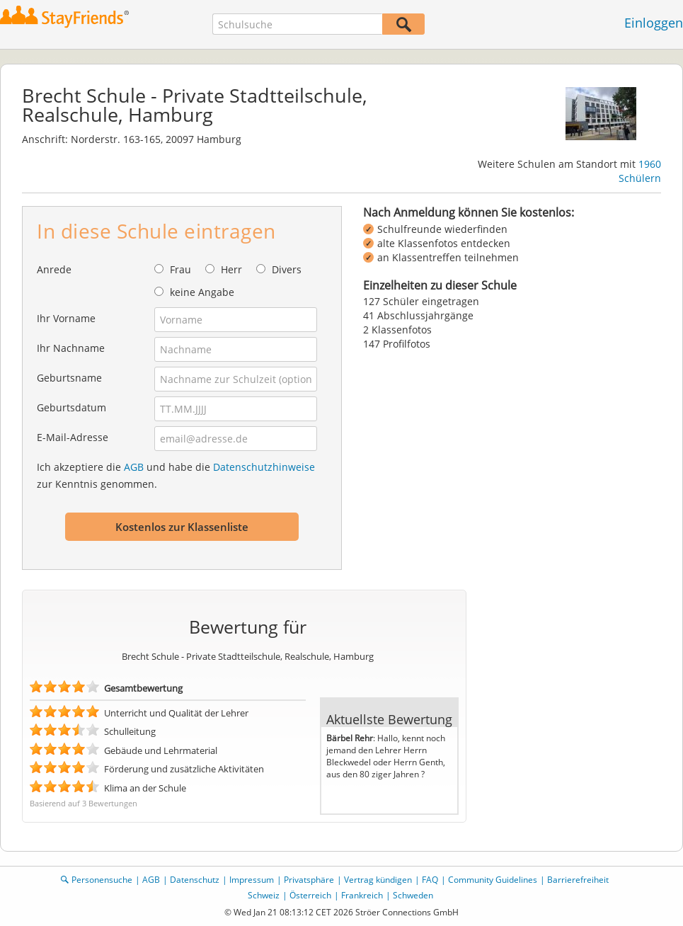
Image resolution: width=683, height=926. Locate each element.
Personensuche (101, 880)
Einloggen (653, 22)
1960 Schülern (640, 171)
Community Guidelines (492, 880)
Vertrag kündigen (378, 880)
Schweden (413, 895)
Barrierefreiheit (578, 880)
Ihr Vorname (66, 318)
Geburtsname (69, 377)
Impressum (251, 880)
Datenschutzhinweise (264, 467)
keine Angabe (202, 292)
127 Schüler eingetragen (421, 301)
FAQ (430, 880)
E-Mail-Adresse (72, 437)
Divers (287, 269)
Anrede (54, 269)
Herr (231, 269)
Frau (180, 269)
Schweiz (264, 895)
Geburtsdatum (71, 407)
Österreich (310, 895)
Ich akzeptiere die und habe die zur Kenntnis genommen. (176, 475)
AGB (134, 467)
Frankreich (362, 895)
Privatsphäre (309, 880)
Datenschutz (194, 880)
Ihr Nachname (71, 348)
